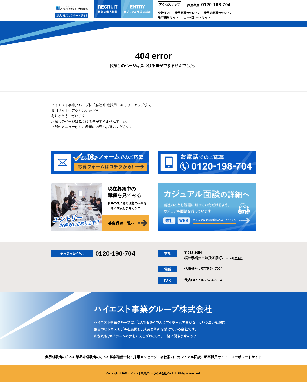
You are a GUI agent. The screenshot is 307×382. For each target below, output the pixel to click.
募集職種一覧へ (121, 223)
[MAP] (238, 258)
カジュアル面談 (189, 357)
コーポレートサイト (197, 17)
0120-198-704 (215, 4)
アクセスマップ (169, 4)
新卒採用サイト (168, 17)
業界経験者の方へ (187, 12)
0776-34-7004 (212, 268)
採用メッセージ (145, 357)
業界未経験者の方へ (217, 12)
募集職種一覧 (120, 357)
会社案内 (164, 12)
